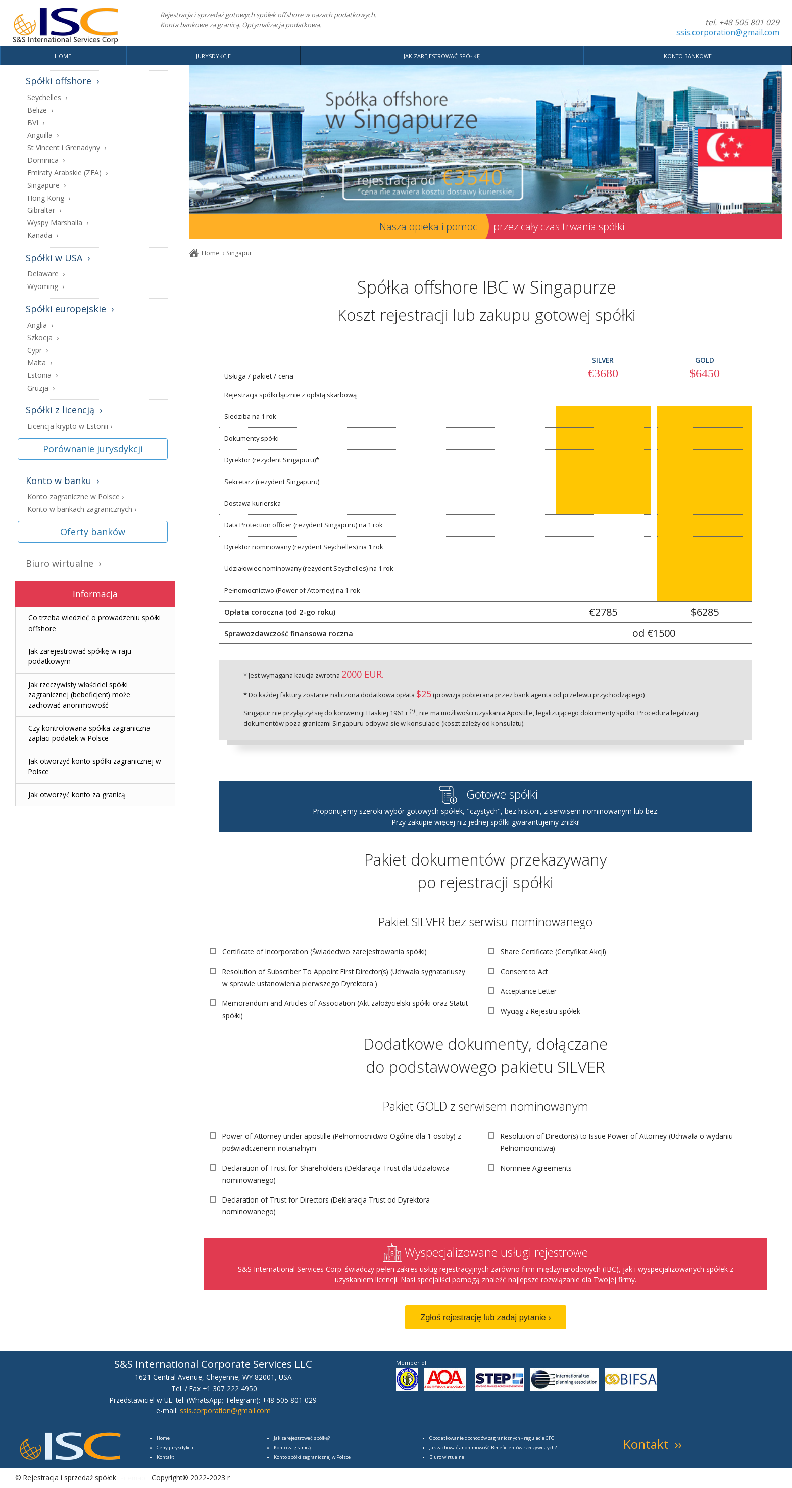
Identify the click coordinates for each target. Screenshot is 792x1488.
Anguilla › (43, 135)
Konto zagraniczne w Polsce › (75, 497)
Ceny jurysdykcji (175, 1447)
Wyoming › (45, 286)
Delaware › (46, 274)
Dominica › (46, 160)
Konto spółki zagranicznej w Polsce (312, 1457)
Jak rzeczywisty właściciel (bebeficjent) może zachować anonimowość (79, 695)
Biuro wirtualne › (63, 563)
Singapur (239, 253)
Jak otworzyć (76, 794)
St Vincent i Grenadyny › (66, 147)
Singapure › (46, 185)
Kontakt (165, 1457)
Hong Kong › (48, 198)
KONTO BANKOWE (688, 56)
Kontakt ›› (652, 1443)
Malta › (39, 363)
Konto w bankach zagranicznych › (81, 509)
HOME (63, 56)
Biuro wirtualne (446, 1457)
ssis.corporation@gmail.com (727, 32)
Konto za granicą (292, 1447)
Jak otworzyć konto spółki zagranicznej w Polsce (94, 766)
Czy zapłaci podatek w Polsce (89, 733)
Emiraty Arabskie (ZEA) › (67, 173)
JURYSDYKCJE (213, 56)
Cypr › (37, 350)
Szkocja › (43, 337)
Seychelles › (47, 97)
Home (211, 253)
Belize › (40, 110)
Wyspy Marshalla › (57, 223)
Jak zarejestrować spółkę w (79, 656)
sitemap (132, 1477)
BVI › (35, 123)
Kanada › (42, 235)
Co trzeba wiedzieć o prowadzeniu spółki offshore (94, 623)
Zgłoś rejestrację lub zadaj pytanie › (485, 1317)
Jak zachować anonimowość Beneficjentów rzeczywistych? (493, 1447)
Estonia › (42, 375)
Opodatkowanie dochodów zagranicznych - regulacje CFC (491, 1438)
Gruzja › (41, 388)
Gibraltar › (44, 210)
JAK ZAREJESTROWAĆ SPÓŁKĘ (442, 56)
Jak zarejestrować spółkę (301, 1438)
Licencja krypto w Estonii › (69, 426)
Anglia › (40, 325)
